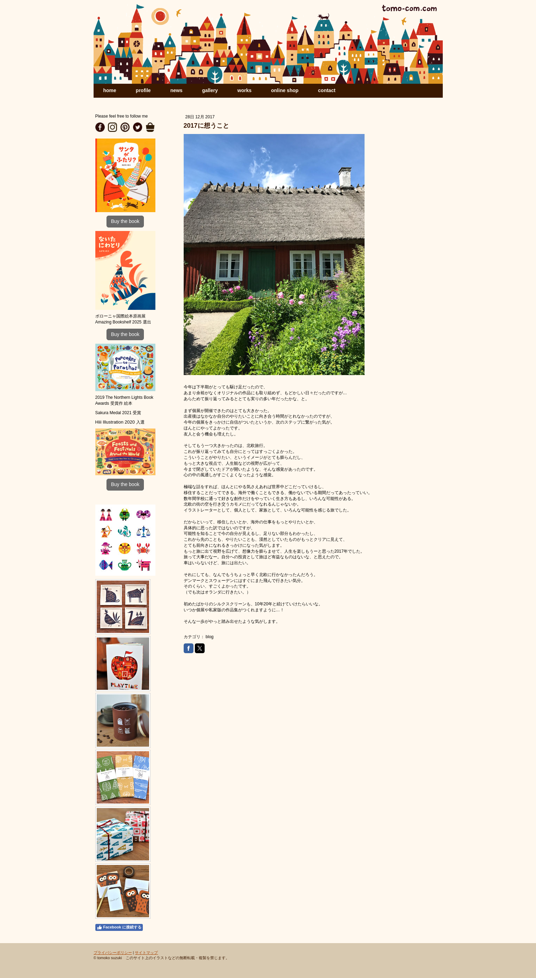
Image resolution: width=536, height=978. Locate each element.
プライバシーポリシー (113, 952)
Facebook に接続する (119, 927)
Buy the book (125, 221)
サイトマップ (146, 952)
